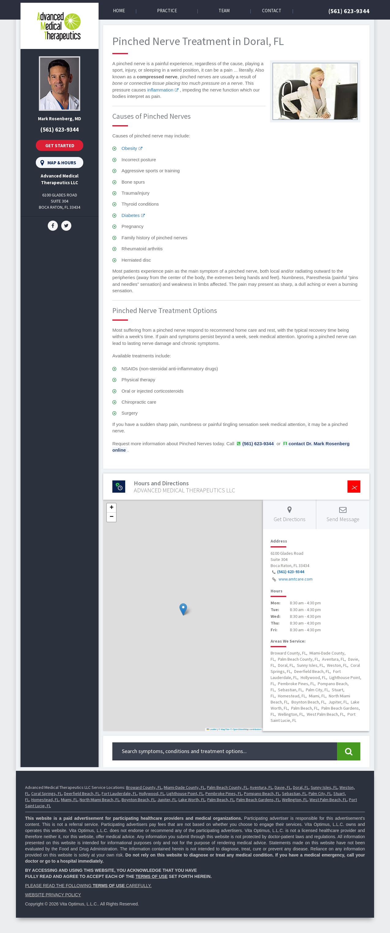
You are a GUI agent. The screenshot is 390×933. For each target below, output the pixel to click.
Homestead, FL (45, 799)
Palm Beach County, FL (227, 787)
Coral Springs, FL (46, 793)
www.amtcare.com (296, 579)
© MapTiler (224, 729)
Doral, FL (301, 787)
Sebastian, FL (294, 793)
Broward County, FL (144, 787)
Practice (167, 10)
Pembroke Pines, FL (223, 793)
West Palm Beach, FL (328, 799)
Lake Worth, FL (191, 799)
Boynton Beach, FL (138, 799)
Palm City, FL (320, 793)
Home (119, 10)
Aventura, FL (261, 787)
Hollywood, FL (151, 793)
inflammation (160, 89)
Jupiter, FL (166, 799)
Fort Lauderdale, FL (119, 793)
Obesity (129, 148)
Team (224, 10)
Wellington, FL (294, 799)
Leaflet (211, 729)
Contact (271, 10)
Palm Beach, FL (220, 799)
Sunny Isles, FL (324, 787)
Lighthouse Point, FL (185, 793)
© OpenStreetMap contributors (245, 729)
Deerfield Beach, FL (81, 793)
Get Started (59, 145)
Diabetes (131, 215)
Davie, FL (283, 787)
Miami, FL (69, 799)
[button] (183, 609)
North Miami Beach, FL (99, 799)
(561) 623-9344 (348, 11)
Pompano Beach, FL (262, 793)
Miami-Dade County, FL (184, 787)
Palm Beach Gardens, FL (258, 799)
